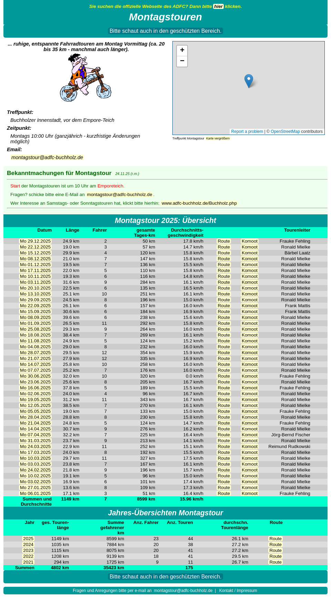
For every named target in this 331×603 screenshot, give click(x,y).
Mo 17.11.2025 (35, 270)
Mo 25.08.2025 (35, 329)
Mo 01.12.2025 (35, 264)
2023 (28, 550)
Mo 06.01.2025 (35, 493)
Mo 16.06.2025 (35, 387)
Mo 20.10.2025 (35, 288)
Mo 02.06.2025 (35, 393)
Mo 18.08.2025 (35, 335)
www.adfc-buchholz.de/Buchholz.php (199, 203)
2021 (28, 562)
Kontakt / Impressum (238, 590)
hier (218, 6)
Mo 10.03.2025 (35, 458)
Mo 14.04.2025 (35, 428)
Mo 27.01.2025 (35, 487)
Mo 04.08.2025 (35, 346)
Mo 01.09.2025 (35, 323)
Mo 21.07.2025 (35, 358)
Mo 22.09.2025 (35, 305)
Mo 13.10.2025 (35, 293)
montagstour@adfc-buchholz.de (47, 157)
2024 (28, 544)
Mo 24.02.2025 (35, 470)
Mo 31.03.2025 (35, 440)
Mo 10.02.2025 (35, 475)
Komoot (250, 241)
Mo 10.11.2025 (35, 276)
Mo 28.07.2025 (35, 352)
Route (224, 241)
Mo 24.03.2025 (35, 446)
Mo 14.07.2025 (35, 364)
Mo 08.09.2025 (35, 317)
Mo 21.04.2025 (35, 423)
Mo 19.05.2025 (35, 399)
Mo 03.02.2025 (35, 481)
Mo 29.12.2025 (35, 241)
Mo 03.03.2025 (35, 464)
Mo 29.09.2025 (35, 299)
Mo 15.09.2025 (35, 311)
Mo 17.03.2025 (35, 452)
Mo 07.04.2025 (35, 434)
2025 (28, 538)
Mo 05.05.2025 (35, 411)
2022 (28, 556)
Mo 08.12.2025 (35, 258)
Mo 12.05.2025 (35, 405)
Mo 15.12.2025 (35, 252)
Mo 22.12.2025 (35, 247)
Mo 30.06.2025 (35, 376)
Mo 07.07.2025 (35, 370)
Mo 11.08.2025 (35, 340)
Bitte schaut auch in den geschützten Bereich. (166, 31)
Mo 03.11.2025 (35, 282)
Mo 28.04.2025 (35, 417)
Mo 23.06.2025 (35, 382)
